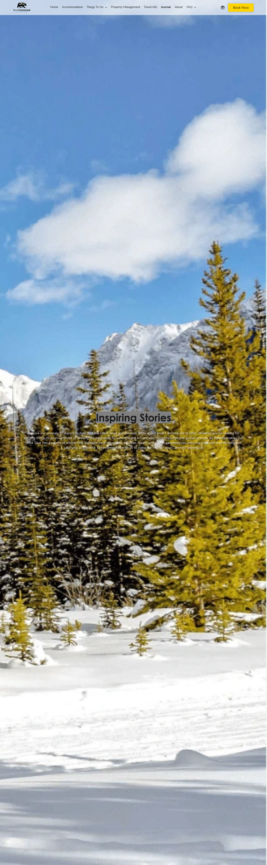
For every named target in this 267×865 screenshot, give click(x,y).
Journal (166, 7)
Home (54, 7)
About (179, 7)
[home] (22, 8)
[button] (97, 5)
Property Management (125, 7)
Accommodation (72, 7)
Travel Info (150, 7)
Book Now (241, 7)
